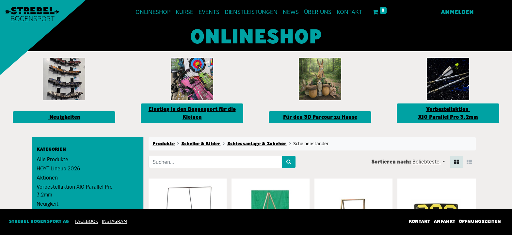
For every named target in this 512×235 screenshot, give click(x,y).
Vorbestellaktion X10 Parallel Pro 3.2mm (75, 191)
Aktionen (47, 178)
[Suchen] (289, 162)
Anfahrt (444, 221)
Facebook (86, 221)
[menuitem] (153, 12)
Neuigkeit (47, 204)
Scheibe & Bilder (200, 144)
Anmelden (457, 12)
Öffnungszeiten (480, 221)
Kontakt (419, 221)
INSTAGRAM (114, 221)
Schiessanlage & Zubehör (257, 144)
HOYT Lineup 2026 (58, 168)
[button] (428, 162)
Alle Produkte (52, 159)
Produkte (163, 144)
